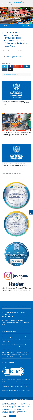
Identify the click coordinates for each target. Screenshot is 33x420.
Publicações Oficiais (25, 62)
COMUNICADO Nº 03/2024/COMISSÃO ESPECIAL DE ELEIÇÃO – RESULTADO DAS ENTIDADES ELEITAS (15, 175)
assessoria (14, 392)
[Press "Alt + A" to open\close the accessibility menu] (31, 212)
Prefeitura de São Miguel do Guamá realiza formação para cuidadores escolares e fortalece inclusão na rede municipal (16, 365)
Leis (19, 62)
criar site (13, 390)
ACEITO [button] (12, 416)
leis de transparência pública (10, 396)
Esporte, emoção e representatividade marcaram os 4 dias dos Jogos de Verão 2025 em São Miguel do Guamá (17, 144)
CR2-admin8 (7, 61)
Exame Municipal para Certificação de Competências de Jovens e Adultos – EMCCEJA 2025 (16, 113)
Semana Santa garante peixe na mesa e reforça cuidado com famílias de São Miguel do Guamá (17, 4)
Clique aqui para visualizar (13, 67)
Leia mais (16, 411)
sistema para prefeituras (24, 390)
